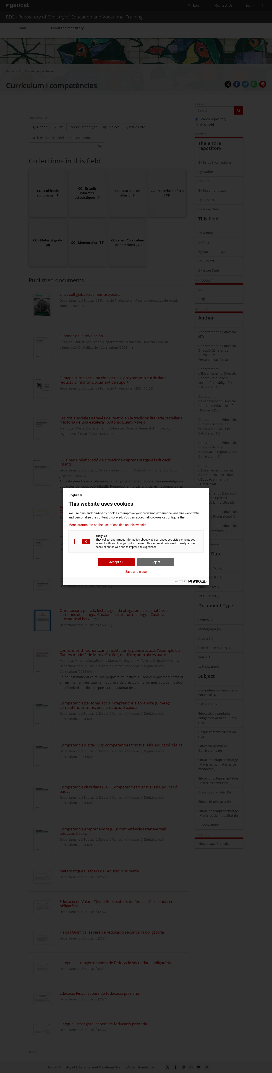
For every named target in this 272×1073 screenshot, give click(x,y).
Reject (156, 562)
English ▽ (75, 495)
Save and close (136, 571)
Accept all (116, 562)
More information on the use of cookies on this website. (107, 525)
